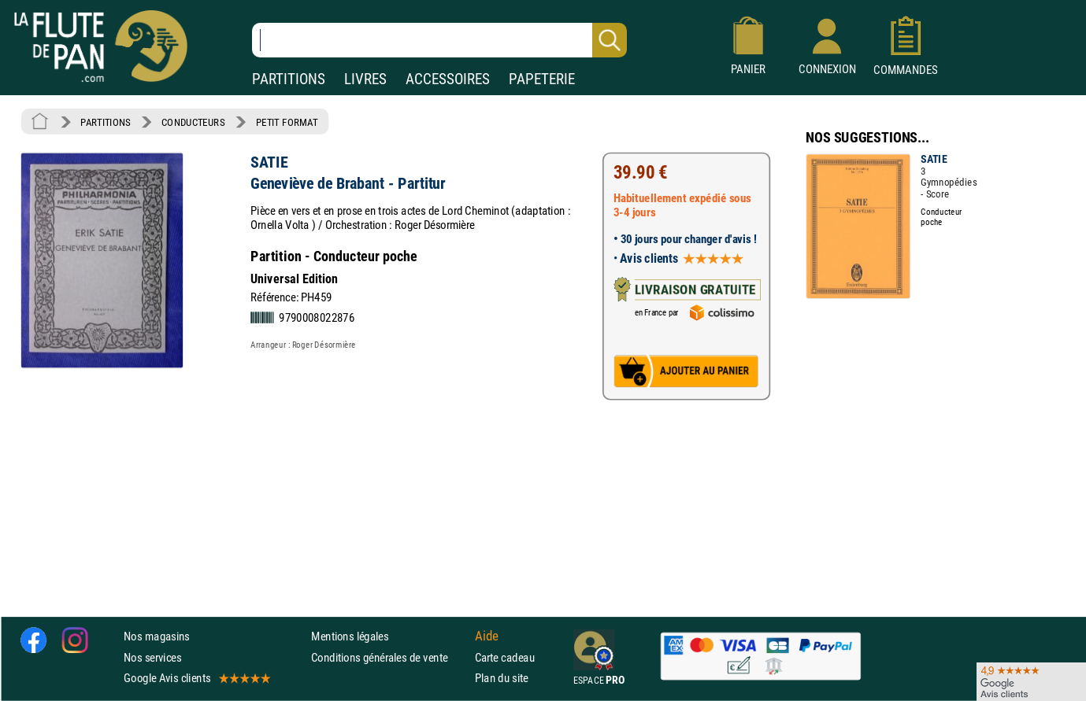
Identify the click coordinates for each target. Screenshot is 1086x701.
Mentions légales (349, 637)
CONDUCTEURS (192, 122)
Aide (487, 636)
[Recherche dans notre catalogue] (439, 40)
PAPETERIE (542, 79)
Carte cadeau (505, 657)
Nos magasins (157, 637)
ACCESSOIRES (448, 79)
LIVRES (365, 79)
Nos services (152, 657)
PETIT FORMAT (287, 122)
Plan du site (501, 677)
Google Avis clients (196, 677)
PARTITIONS (288, 79)
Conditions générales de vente (389, 657)
